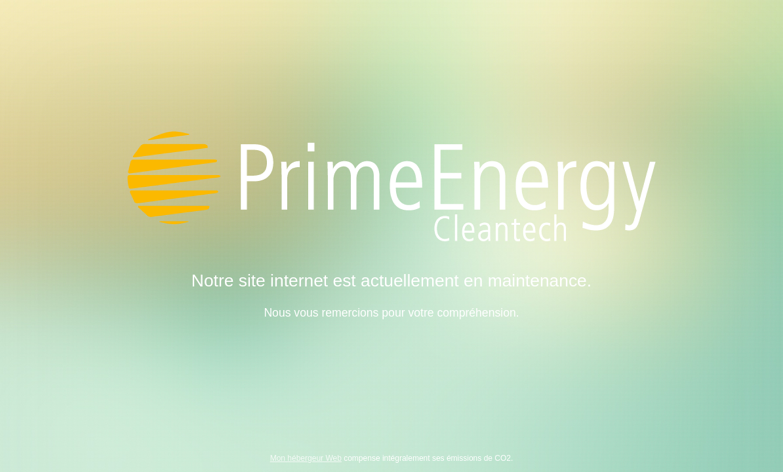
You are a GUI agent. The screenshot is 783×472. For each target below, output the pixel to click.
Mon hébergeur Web (306, 458)
